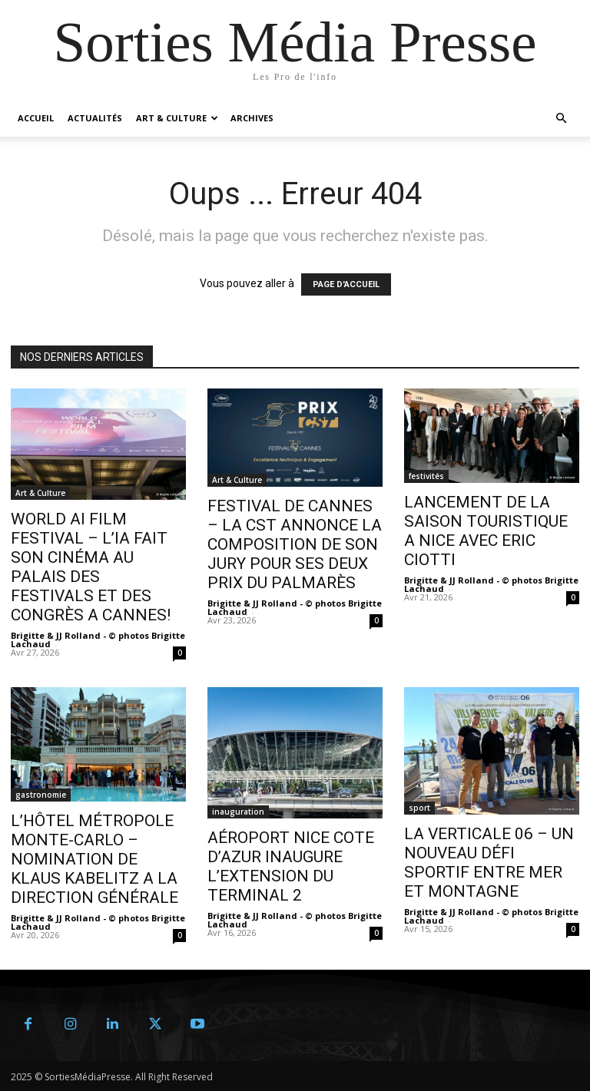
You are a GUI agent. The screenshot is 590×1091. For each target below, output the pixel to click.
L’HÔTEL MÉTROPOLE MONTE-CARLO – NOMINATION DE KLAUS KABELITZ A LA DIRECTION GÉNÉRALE (94, 859)
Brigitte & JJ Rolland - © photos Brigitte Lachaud (98, 640)
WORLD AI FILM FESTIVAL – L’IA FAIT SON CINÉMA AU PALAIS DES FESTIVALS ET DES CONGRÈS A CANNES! (91, 567)
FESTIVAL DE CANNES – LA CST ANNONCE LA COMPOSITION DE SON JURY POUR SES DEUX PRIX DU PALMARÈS (294, 544)
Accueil (36, 118)
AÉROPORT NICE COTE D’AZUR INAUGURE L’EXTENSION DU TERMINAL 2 (290, 866)
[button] (560, 118)
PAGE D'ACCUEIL (346, 284)
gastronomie (40, 794)
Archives (251, 118)
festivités (426, 476)
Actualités (95, 118)
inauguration (238, 811)
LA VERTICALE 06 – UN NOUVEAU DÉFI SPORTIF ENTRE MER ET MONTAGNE (489, 863)
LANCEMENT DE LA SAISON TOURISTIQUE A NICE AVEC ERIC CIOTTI (486, 531)
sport (419, 807)
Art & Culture (177, 118)
